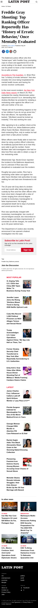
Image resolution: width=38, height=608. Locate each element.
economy (4, 580)
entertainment (6, 578)
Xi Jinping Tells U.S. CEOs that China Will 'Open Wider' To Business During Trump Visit (18, 286)
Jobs (3, 594)
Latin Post (19, 2)
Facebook (26, 588)
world (22, 578)
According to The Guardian (12, 75)
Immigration (25, 513)
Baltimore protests (14, 261)
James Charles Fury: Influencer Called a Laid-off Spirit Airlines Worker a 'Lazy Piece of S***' (18, 396)
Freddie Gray (5, 261)
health (22, 580)
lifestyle (4, 582)
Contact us (5, 590)
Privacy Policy (6, 592)
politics (23, 576)
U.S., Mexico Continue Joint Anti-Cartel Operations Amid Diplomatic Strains (9, 553)
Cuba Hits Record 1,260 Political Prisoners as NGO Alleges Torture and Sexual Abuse (14, 319)
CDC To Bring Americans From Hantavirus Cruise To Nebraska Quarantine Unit (28, 553)
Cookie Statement (6, 604)
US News (8, 6)
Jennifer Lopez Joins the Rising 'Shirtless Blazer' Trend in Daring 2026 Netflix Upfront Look (17, 302)
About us (4, 588)
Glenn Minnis (11, 45)
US (2, 576)
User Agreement (16, 602)
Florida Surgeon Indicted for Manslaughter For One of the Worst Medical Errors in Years (16, 412)
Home (3, 6)
